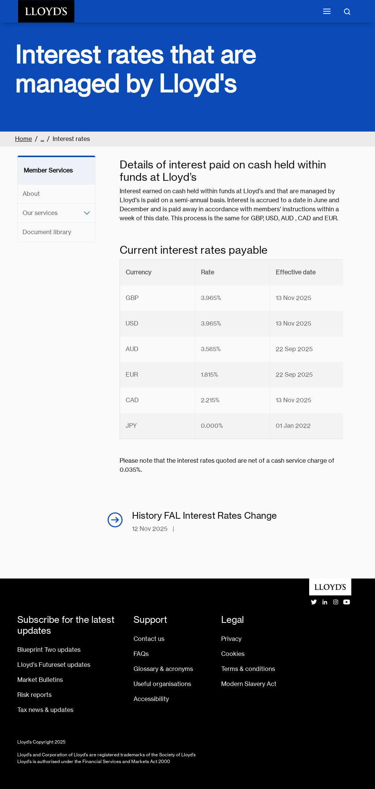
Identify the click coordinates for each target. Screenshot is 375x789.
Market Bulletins (40, 680)
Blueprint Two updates (48, 650)
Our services (40, 213)
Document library (47, 232)
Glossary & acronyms (163, 669)
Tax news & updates (45, 710)
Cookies (232, 654)
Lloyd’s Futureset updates (53, 665)
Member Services (48, 170)
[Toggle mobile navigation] (326, 11)
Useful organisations (162, 684)
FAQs (141, 654)
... (42, 139)
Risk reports (34, 695)
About (31, 194)
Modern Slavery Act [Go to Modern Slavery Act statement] (248, 684)
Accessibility (151, 699)
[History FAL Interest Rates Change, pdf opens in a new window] (231, 521)
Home (23, 139)
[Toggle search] (347, 11)
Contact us (149, 639)
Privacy (231, 639)
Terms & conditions (248, 669)
